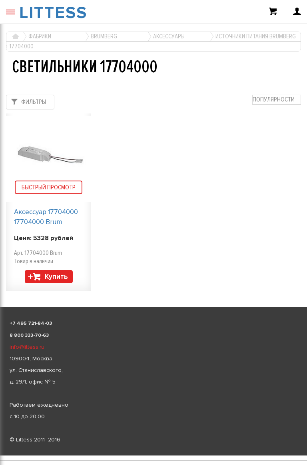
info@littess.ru (27, 347)
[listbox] (153, 455)
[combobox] (276, 100)
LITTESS (53, 13)
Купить (56, 276)
